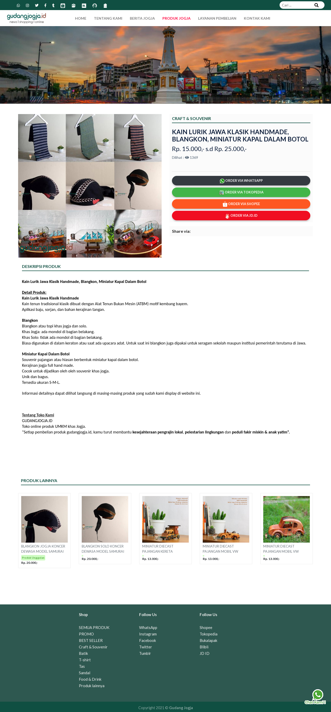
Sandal (84, 672)
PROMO (86, 634)
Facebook (147, 640)
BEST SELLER (91, 640)
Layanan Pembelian (217, 18)
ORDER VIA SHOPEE (241, 204)
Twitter (145, 646)
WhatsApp (148, 627)
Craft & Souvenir (93, 646)
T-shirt (85, 659)
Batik (83, 653)
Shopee (206, 627)
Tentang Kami (108, 18)
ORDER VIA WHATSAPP (241, 181)
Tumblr (145, 653)
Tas (82, 666)
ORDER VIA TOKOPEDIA (241, 192)
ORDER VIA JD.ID (241, 216)
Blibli (204, 646)
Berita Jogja (142, 18)
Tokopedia (208, 634)
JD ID (204, 653)
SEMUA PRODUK (94, 627)
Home (80, 18)
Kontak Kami (257, 18)
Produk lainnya (91, 685)
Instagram (148, 634)
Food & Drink (90, 679)
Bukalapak (208, 640)
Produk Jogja (176, 18)
